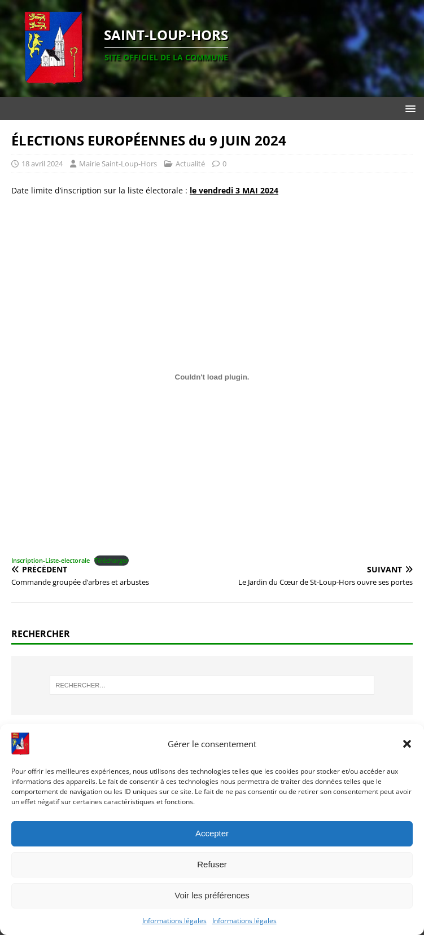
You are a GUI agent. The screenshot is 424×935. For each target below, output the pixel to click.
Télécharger (111, 560)
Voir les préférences (212, 895)
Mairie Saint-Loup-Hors (118, 163)
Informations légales (174, 920)
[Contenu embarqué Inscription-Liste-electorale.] (212, 377)
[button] (407, 743)
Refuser (212, 864)
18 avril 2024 (42, 163)
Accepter (212, 833)
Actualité (190, 163)
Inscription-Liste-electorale (50, 560)
